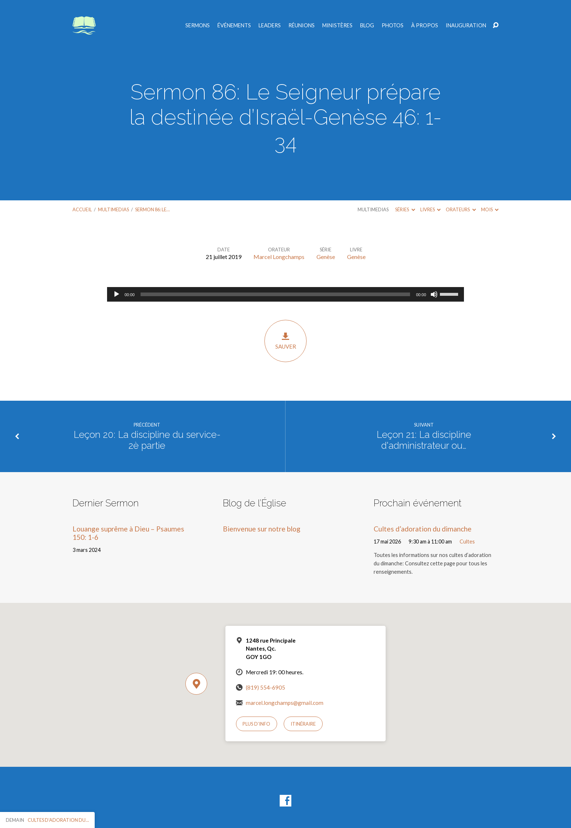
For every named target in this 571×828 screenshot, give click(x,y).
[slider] (275, 294)
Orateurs (461, 209)
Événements (234, 25)
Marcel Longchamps (278, 256)
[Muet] (434, 294)
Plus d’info (256, 724)
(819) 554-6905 (265, 687)
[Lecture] (116, 294)
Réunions (301, 25)
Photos (392, 25)
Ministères (337, 25)
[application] (285, 294)
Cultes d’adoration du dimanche (423, 529)
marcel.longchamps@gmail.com (284, 702)
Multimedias (113, 209)
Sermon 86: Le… (152, 209)
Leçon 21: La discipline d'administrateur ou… (424, 440)
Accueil (82, 209)
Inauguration (466, 25)
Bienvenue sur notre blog (261, 529)
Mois (490, 209)
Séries (405, 209)
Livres (430, 209)
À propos (424, 25)
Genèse (325, 256)
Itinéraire (303, 724)
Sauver (285, 341)
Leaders (270, 25)
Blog (367, 25)
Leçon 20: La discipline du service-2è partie (147, 440)
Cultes (467, 541)
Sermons (197, 25)
